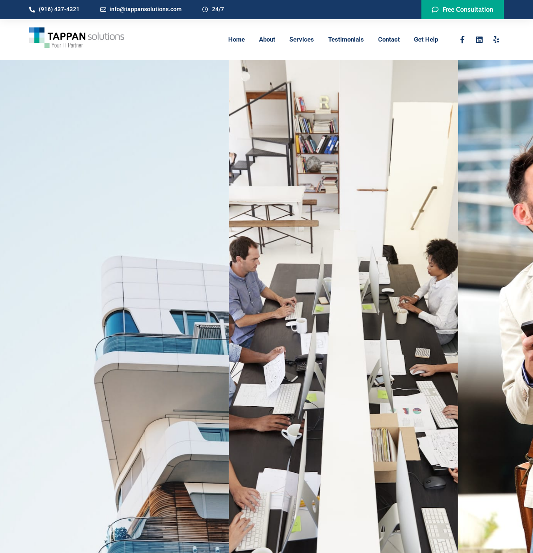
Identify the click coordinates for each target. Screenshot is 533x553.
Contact (389, 39)
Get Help (426, 39)
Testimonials (346, 39)
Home (236, 39)
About (267, 39)
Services (301, 39)
